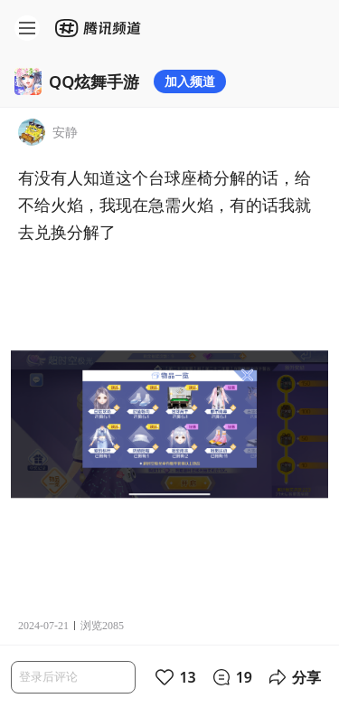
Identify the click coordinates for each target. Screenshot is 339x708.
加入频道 (190, 81)
